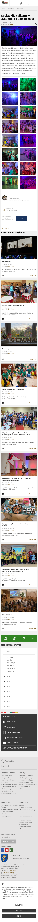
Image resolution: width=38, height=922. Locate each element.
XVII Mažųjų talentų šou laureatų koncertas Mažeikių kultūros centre (16, 479)
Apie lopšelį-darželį (7, 775)
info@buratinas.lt (9, 872)
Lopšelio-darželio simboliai (9, 784)
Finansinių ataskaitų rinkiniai (10, 809)
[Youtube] (7, 850)
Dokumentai (9, 722)
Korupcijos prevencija (26, 822)
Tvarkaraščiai (7, 761)
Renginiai (20, 8)
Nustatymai (19, 905)
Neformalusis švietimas (26, 782)
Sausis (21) (10, 671)
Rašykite (5, 841)
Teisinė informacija (25, 826)
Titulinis (3, 8)
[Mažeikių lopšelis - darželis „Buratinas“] (5, 2)
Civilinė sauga (24, 824)
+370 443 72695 (11, 870)
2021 (8, 696)
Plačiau (31, 275)
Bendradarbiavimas (7, 791)
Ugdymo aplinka (6, 778)
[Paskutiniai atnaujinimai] (20, 3)
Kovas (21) (10, 665)
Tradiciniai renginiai (7, 789)
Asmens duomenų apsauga (28, 810)
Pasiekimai (9, 727)
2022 (8, 691)
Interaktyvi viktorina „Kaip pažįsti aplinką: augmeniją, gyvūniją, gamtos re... (16, 570)
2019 (8, 707)
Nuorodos (23, 805)
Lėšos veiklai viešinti (7, 811)
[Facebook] (2, 850)
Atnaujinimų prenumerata (15, 748)
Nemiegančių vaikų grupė (27, 780)
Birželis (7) (10, 657)
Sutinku (19, 916)
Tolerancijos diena (8, 349)
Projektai (9, 717)
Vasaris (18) (11, 668)
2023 (8, 686)
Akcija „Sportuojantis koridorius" (13, 389)
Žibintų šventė (6, 261)
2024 (8, 681)
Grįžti (7, 228)
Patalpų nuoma (24, 789)
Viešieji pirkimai (6, 816)
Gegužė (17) (10, 660)
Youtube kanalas (11, 743)
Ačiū (20, 218)
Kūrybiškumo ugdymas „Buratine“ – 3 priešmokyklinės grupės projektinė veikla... (16, 433)
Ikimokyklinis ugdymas (26, 775)
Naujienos (11, 8)
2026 (8, 652)
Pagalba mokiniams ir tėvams (28, 784)
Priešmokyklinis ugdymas (27, 778)
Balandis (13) (11, 663)
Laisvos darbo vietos (13, 737)
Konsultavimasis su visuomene (25, 813)
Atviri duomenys (24, 829)
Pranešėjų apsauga (25, 820)
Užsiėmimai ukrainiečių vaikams (13, 305)
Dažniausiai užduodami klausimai (26, 817)
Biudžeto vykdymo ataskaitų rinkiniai (10, 806)
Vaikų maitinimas (11, 732)
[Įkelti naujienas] (13, 3)
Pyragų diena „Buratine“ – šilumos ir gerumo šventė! (17, 524)
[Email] (11, 850)
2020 (8, 702)
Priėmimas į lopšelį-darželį (9, 793)
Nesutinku (19, 910)
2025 (8, 676)
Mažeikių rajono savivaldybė (21, 858)
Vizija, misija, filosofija (8, 780)
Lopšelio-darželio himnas (9, 786)
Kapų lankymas (7, 615)
